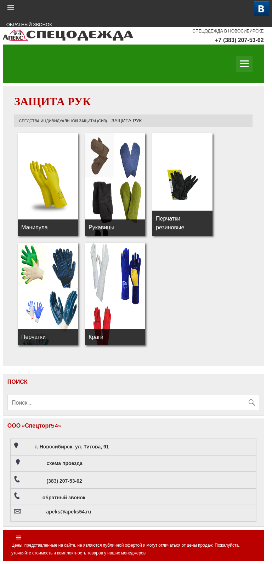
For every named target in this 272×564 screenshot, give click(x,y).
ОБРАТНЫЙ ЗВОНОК (29, 24)
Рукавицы (101, 227)
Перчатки (33, 336)
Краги (96, 336)
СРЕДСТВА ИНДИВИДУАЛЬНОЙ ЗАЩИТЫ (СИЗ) (63, 120)
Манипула (34, 227)
